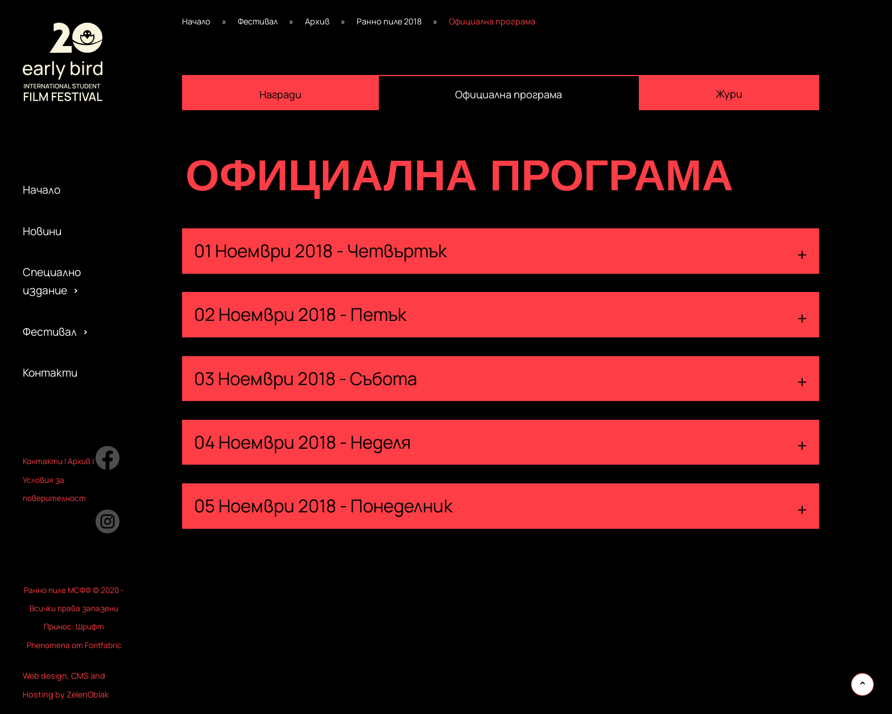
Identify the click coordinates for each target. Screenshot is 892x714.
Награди (280, 94)
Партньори (52, 398)
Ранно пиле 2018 (389, 21)
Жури (729, 94)
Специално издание (52, 281)
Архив (317, 21)
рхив (81, 461)
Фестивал (50, 331)
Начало (41, 189)
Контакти (50, 372)
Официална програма (508, 94)
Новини (42, 231)
